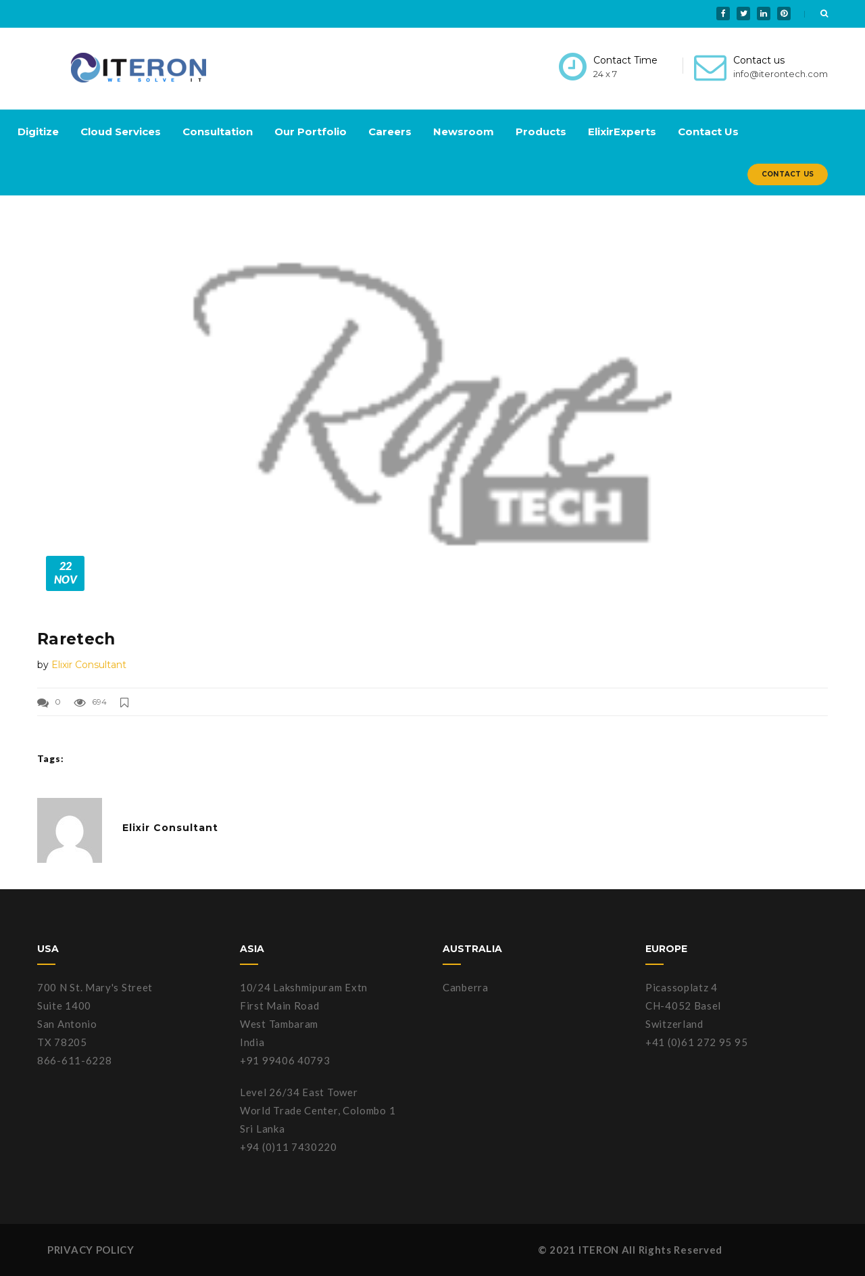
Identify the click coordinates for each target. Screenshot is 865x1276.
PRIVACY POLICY (90, 1250)
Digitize (38, 131)
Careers (390, 131)
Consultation (217, 131)
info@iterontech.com (780, 73)
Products (541, 131)
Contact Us (708, 131)
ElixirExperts (622, 131)
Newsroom (463, 131)
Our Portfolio (310, 131)
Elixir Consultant (88, 665)
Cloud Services (120, 131)
